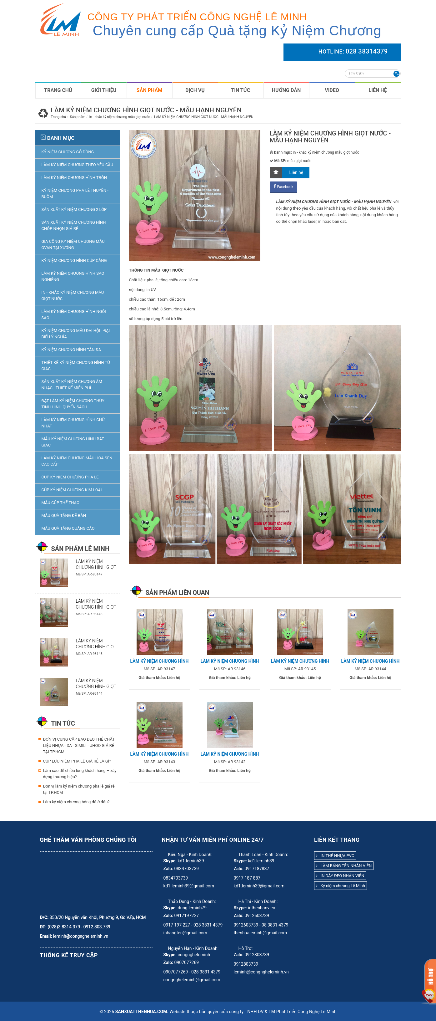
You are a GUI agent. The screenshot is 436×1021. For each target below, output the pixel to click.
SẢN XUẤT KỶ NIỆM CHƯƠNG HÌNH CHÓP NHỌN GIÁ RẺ (74, 225)
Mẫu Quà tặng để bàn (64, 515)
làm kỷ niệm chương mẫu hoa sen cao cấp (77, 461)
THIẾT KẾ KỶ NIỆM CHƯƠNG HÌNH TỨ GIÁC (76, 365)
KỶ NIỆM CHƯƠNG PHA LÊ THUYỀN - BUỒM (75, 193)
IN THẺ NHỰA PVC (335, 855)
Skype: (170, 860)
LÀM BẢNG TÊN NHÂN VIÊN (344, 865)
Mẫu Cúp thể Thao (60, 502)
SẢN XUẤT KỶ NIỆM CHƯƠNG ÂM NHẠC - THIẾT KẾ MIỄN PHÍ (72, 384)
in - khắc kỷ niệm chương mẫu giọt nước (73, 295)
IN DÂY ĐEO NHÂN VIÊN (340, 875)
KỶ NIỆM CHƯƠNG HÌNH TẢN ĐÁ (71, 349)
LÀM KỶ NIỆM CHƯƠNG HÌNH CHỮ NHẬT (73, 422)
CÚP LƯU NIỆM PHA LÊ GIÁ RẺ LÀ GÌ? (77, 761)
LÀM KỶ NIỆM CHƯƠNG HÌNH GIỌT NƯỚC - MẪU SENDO (96, 646)
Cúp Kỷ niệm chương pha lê (70, 477)
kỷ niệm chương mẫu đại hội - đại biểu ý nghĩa (76, 333)
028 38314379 (367, 51)
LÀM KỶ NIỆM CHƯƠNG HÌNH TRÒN (74, 177)
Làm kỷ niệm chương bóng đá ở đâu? (76, 801)
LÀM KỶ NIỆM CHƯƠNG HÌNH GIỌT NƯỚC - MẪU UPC (96, 607)
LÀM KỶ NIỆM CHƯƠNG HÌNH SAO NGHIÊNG (73, 276)
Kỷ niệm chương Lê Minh (340, 885)
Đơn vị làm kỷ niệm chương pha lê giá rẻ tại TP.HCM (79, 789)
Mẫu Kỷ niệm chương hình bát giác (73, 441)
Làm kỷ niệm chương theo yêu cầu (77, 164)
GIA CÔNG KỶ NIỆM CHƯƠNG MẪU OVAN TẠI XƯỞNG (73, 244)
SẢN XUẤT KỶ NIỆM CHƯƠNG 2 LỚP (74, 209)
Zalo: (168, 868)
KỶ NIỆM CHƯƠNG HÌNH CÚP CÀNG (74, 260)
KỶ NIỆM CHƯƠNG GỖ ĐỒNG (68, 152)
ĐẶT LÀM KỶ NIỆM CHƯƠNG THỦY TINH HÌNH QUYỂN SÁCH (73, 403)
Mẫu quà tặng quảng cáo (68, 528)
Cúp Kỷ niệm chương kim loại (72, 490)
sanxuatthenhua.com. (141, 1011)
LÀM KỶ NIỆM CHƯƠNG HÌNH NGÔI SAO (74, 314)
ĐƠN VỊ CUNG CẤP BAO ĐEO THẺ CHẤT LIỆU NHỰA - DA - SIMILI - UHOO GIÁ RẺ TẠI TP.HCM (79, 745)
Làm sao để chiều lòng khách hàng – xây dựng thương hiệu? (80, 773)
